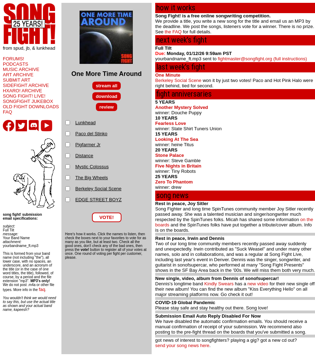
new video (258, 283)
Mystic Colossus (92, 166)
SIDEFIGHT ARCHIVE (26, 85)
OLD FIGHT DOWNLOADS (31, 106)
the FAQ (173, 31)
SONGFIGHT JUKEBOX (28, 101)
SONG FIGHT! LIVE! (24, 96)
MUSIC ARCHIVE (21, 69)
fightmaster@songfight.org (245, 58)
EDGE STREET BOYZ (98, 199)
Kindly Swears (218, 283)
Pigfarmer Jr (88, 144)
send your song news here (182, 345)
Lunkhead (85, 122)
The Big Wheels (91, 177)
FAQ (7, 112)
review (106, 107)
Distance (84, 155)
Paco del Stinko (91, 133)
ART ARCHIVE (18, 74)
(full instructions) (290, 58)
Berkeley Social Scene (98, 188)
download (107, 96)
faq (42, 289)
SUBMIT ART (17, 80)
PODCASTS (15, 64)
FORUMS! (13, 58)
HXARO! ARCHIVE (22, 90)
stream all (107, 85)
